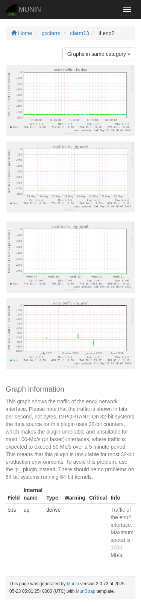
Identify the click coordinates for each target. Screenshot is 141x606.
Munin (73, 583)
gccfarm (51, 33)
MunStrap (86, 591)
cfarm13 (79, 33)
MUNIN (23, 10)
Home (21, 33)
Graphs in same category (98, 54)
